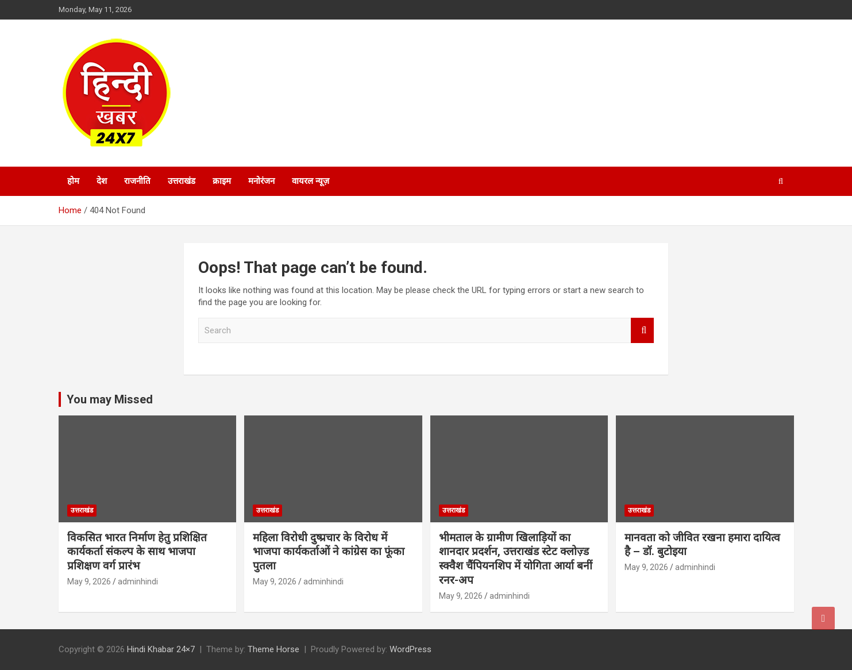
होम (73, 181)
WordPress (410, 649)
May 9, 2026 (89, 581)
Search (642, 331)
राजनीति (137, 181)
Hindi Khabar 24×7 (161, 649)
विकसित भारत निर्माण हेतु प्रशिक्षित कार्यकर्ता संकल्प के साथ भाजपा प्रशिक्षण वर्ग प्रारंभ (137, 551)
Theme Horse (273, 649)
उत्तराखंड (181, 181)
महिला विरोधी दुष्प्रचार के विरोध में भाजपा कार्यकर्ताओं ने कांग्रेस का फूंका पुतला (328, 551)
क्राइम (222, 181)
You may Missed (110, 399)
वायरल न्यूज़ (310, 181)
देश (102, 181)
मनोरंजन (261, 181)
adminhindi (138, 581)
